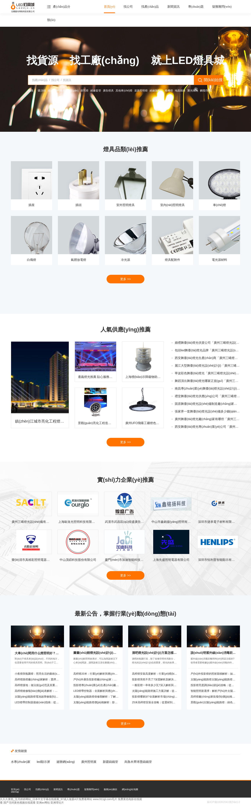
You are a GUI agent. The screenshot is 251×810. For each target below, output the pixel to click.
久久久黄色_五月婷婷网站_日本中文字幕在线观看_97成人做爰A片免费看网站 (46, 799)
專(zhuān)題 (196, 6)
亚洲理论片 (57, 802)
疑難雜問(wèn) (222, 6)
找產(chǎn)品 (150, 6)
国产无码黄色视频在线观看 (19, 802)
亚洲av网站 (43, 802)
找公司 (128, 6)
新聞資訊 (173, 6)
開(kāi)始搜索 (208, 81)
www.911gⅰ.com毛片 (105, 799)
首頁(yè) (109, 6)
